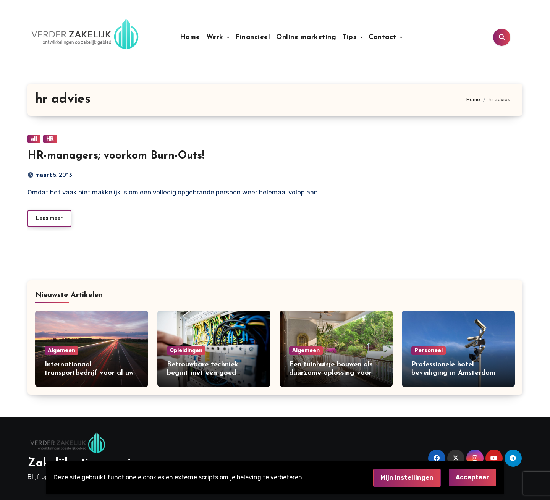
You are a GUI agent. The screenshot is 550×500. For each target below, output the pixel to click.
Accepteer (472, 477)
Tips (350, 37)
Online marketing (306, 37)
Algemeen (61, 350)
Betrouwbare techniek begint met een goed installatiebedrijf (202, 373)
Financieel (252, 37)
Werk (216, 37)
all (34, 139)
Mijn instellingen (407, 477)
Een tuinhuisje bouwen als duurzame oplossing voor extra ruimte (331, 373)
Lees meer (49, 218)
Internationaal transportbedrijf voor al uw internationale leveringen (89, 373)
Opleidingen (186, 350)
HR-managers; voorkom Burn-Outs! (116, 155)
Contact (384, 37)
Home (190, 37)
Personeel (428, 350)
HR (50, 139)
